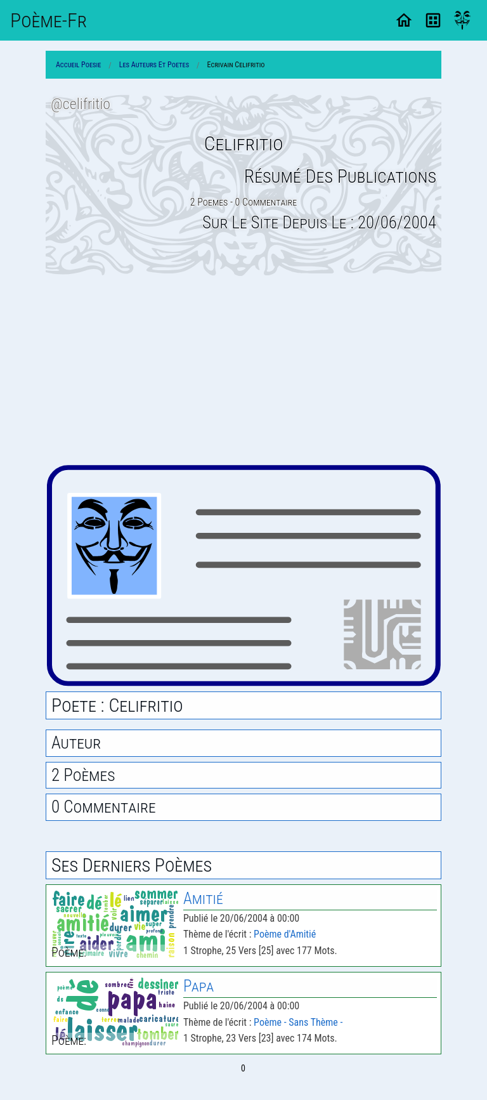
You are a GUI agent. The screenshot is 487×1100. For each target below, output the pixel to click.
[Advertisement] (243, 370)
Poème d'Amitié (285, 934)
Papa (198, 986)
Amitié (203, 898)
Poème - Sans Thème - (298, 1022)
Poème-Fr (48, 20)
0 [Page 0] (243, 1068)
